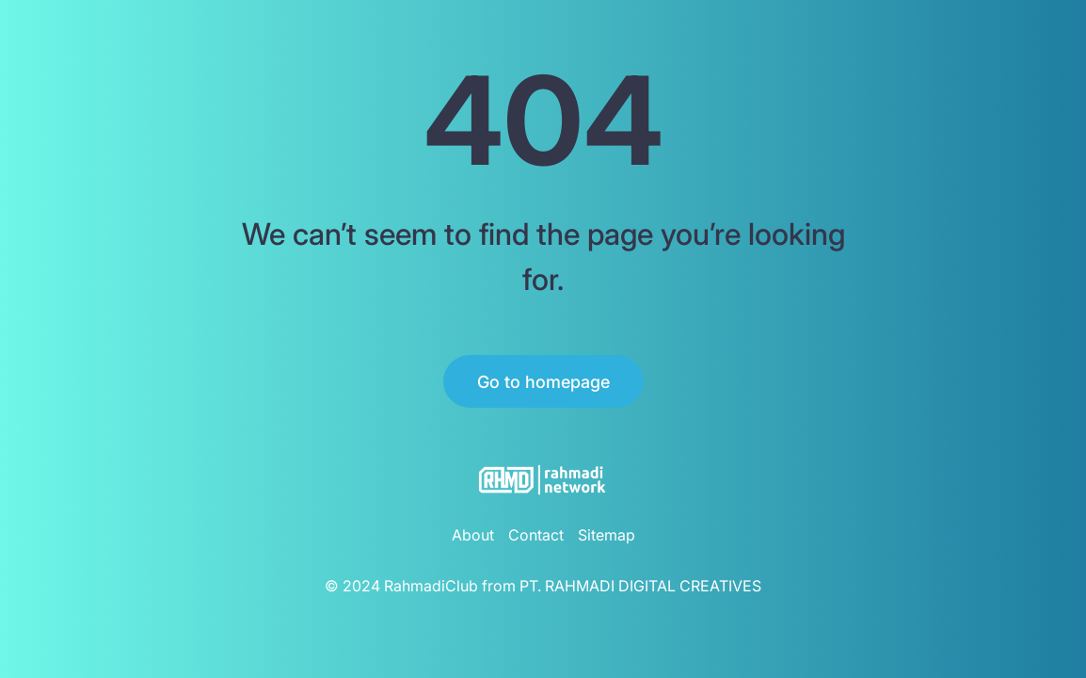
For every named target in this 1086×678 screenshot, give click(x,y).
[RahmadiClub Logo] (543, 479)
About (473, 534)
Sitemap (606, 534)
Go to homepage (543, 382)
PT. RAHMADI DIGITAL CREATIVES (640, 585)
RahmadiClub (431, 585)
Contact (536, 534)
